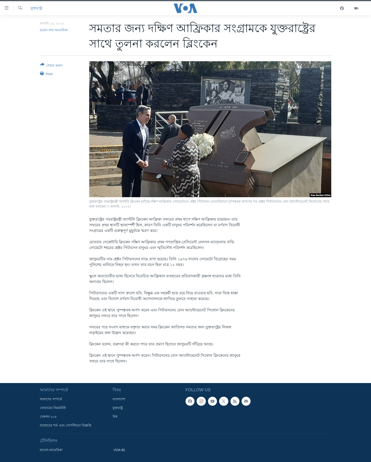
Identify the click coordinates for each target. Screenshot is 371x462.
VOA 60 (119, 450)
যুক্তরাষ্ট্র (36, 8)
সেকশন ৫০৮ (48, 416)
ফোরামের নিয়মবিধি (53, 408)
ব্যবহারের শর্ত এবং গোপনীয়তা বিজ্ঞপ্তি (65, 425)
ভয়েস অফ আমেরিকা (54, 30)
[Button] (51, 66)
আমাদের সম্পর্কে (51, 399)
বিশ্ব (115, 416)
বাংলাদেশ (119, 399)
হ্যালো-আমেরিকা (51, 450)
